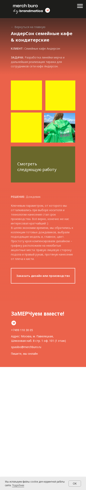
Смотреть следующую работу (36, 166)
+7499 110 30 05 (22, 330)
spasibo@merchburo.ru (26, 347)
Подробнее (18, 485)
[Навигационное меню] (80, 6)
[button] (43, 276)
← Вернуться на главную (28, 27)
